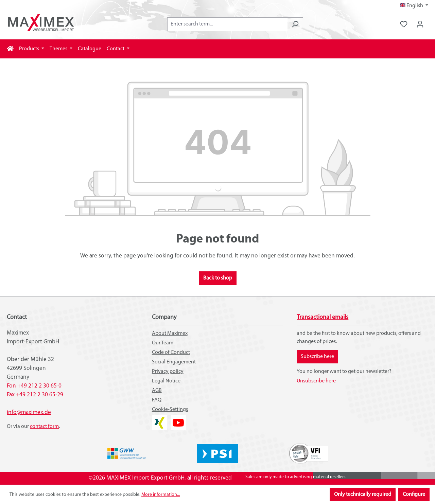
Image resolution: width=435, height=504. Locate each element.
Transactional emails (322, 317)
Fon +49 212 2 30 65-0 (34, 386)
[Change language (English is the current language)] (414, 6)
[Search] (295, 24)
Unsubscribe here (316, 381)
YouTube (178, 419)
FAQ (156, 400)
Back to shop (217, 278)
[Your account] (420, 24)
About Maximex (170, 333)
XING (157, 419)
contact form (44, 426)
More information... (160, 494)
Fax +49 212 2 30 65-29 (35, 395)
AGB (157, 390)
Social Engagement (174, 362)
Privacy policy (168, 371)
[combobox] (227, 24)
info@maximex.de (29, 412)
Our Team (162, 343)
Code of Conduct (171, 352)
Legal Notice (166, 381)
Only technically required (362, 494)
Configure (414, 494)
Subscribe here (317, 356)
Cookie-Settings (170, 409)
